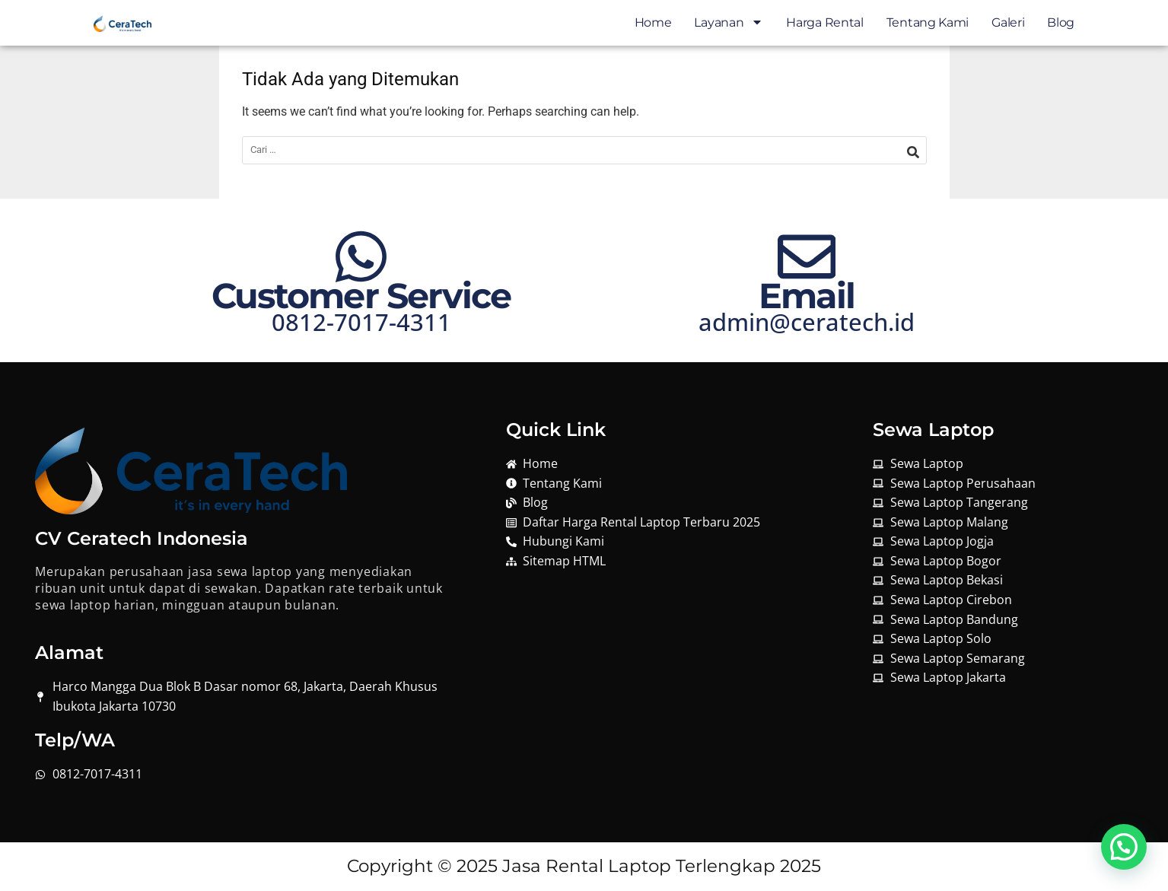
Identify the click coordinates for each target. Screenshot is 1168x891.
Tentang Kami (927, 22)
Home (653, 22)
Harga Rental (824, 22)
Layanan (728, 23)
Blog (1060, 22)
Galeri (1007, 22)
